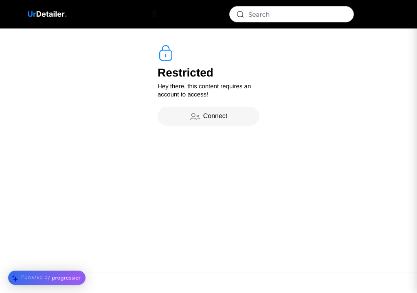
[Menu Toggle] (154, 14)
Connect (209, 116)
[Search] (291, 14)
